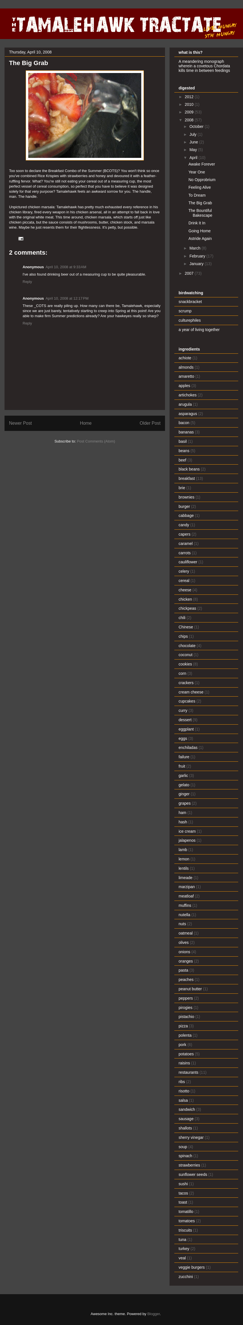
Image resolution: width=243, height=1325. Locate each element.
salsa (183, 1100)
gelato (184, 785)
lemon (184, 859)
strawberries (189, 1165)
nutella (184, 914)
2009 (190, 112)
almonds (186, 367)
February (197, 256)
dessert (185, 720)
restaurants (188, 1072)
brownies (186, 497)
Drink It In (196, 223)
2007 (190, 273)
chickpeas (187, 608)
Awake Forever (201, 164)
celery (184, 571)
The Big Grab (200, 203)
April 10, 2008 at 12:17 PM (66, 298)
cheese (185, 590)
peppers (186, 998)
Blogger (153, 1314)
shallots (185, 1128)
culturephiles (190, 320)
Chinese (186, 627)
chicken (185, 599)
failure (184, 757)
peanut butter (190, 989)
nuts (182, 924)
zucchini (186, 1276)
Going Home (199, 231)
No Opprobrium (202, 179)
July (193, 134)
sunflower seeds (193, 1174)
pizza (183, 1026)
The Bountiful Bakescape (200, 213)
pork (182, 1044)
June (194, 142)
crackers (186, 682)
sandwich (187, 1109)
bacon (184, 422)
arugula (185, 404)
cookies (185, 664)
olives (184, 942)
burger (184, 506)
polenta (185, 1035)
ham (182, 812)
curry (183, 710)
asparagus (188, 413)
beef (182, 460)
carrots (185, 553)
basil (183, 441)
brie (182, 488)
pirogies (185, 1007)
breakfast (187, 478)
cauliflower (188, 562)
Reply (27, 282)
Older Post (150, 423)
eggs (183, 738)
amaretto (186, 376)
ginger (184, 794)
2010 (190, 104)
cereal (184, 580)
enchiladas (188, 747)
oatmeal (186, 933)
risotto (184, 1091)
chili (182, 617)
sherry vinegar (191, 1137)
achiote (185, 358)
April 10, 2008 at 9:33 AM (65, 267)
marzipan (187, 886)
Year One (196, 172)
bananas (186, 432)
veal (182, 1258)
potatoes (186, 1054)
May (193, 149)
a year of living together (199, 329)
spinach (185, 1156)
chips (183, 636)
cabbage (186, 515)
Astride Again (200, 238)
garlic (183, 775)
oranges (186, 961)
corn (182, 673)
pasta (183, 970)
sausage (186, 1118)
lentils (184, 868)
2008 (190, 120)
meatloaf (186, 896)
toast (183, 1202)
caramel (186, 543)
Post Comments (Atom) (96, 441)
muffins (185, 905)
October (197, 126)
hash (183, 822)
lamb (183, 849)
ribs (182, 1081)
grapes (185, 803)
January (197, 263)
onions (184, 952)
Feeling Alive (199, 187)
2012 (190, 97)
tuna (182, 1239)
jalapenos (187, 840)
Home (86, 423)
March (195, 248)
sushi (183, 1184)
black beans (189, 469)
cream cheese (191, 692)
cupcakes (187, 701)
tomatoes (187, 1221)
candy (184, 525)
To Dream (197, 195)
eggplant (186, 729)
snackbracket (190, 301)
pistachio (186, 1016)
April (193, 157)
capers (184, 534)
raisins (184, 1063)
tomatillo (186, 1211)
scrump (185, 311)
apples (184, 385)
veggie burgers (192, 1267)
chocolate (187, 645)
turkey (184, 1248)
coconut (185, 654)
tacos (183, 1193)
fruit (182, 766)
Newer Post (20, 423)
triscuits (185, 1230)
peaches (186, 979)
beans (184, 450)
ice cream (187, 831)
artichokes (188, 395)
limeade (185, 877)
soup (183, 1146)
